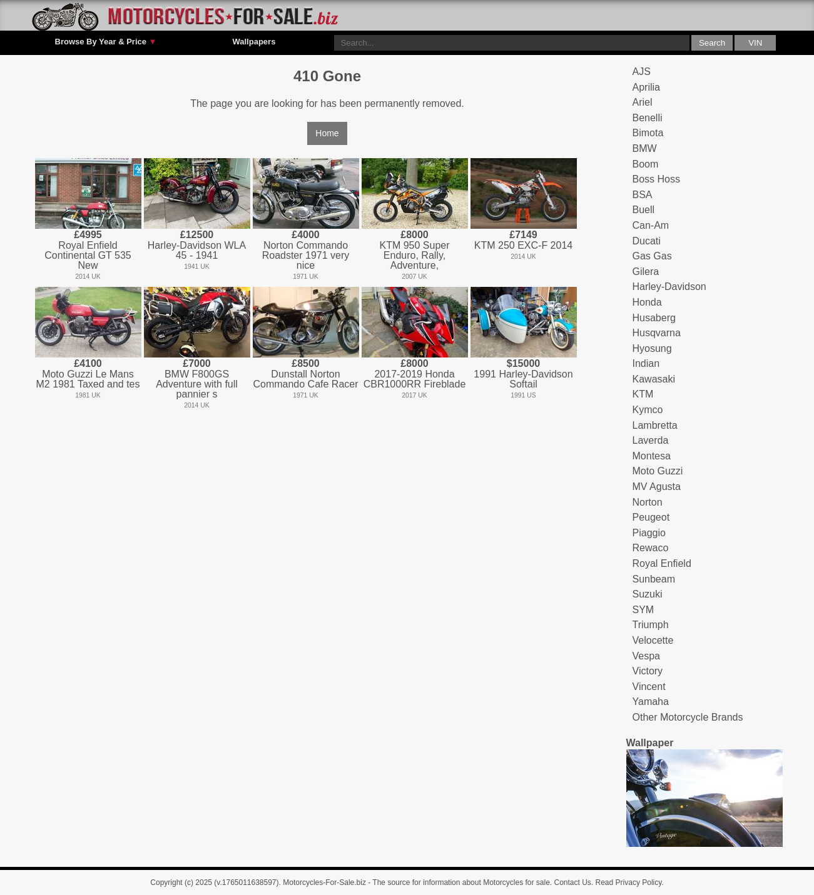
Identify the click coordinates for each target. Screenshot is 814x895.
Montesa (652, 456)
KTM (643, 394)
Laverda (651, 440)
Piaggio (649, 533)
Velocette (653, 640)
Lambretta (655, 425)
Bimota (648, 133)
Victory (648, 671)
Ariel (643, 102)
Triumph (651, 624)
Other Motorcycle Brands (688, 717)
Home (326, 133)
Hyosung (652, 348)
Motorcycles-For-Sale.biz (324, 882)
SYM (643, 609)
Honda (647, 302)
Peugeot (651, 517)
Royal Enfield (662, 563)
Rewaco (651, 547)
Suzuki (648, 594)
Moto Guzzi (658, 471)
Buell (644, 209)
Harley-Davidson (669, 286)
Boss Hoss (656, 179)
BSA (643, 194)
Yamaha (651, 701)
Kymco (648, 409)
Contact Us (572, 882)
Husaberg (654, 317)
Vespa (646, 656)
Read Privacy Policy (629, 882)
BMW (645, 148)
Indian (646, 363)
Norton (648, 502)
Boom (646, 164)
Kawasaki (654, 379)
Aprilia (646, 87)
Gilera (646, 271)
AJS (642, 71)
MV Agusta (657, 486)
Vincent (649, 686)
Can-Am (651, 225)
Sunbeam (654, 579)
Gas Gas (652, 256)
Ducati (647, 241)
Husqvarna (657, 333)
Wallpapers (253, 41)
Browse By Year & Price (106, 42)
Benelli (648, 117)
